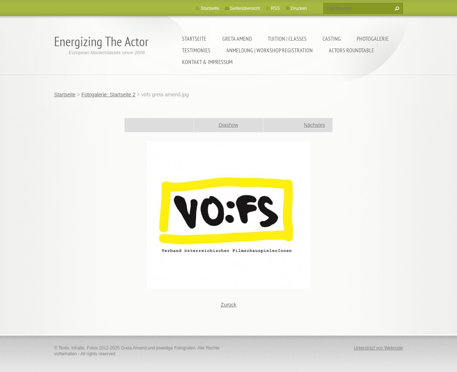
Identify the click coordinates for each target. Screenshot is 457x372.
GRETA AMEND (237, 38)
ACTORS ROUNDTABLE (351, 50)
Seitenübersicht (245, 8)
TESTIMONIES (196, 50)
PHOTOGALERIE (373, 38)
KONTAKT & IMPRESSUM (207, 61)
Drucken (299, 8)
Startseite (194, 38)
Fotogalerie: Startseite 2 (108, 94)
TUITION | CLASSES (287, 38)
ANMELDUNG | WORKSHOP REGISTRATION (269, 50)
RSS (275, 8)
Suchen (396, 8)
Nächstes (314, 125)
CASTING (332, 38)
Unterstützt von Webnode (378, 348)
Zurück (228, 305)
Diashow (228, 125)
